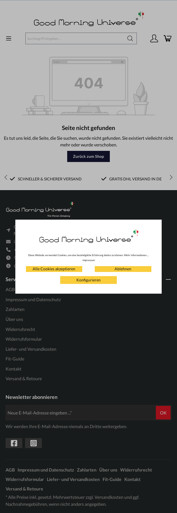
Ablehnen (123, 268)
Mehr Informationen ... (136, 255)
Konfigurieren (88, 280)
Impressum (89, 260)
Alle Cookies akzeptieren (54, 268)
